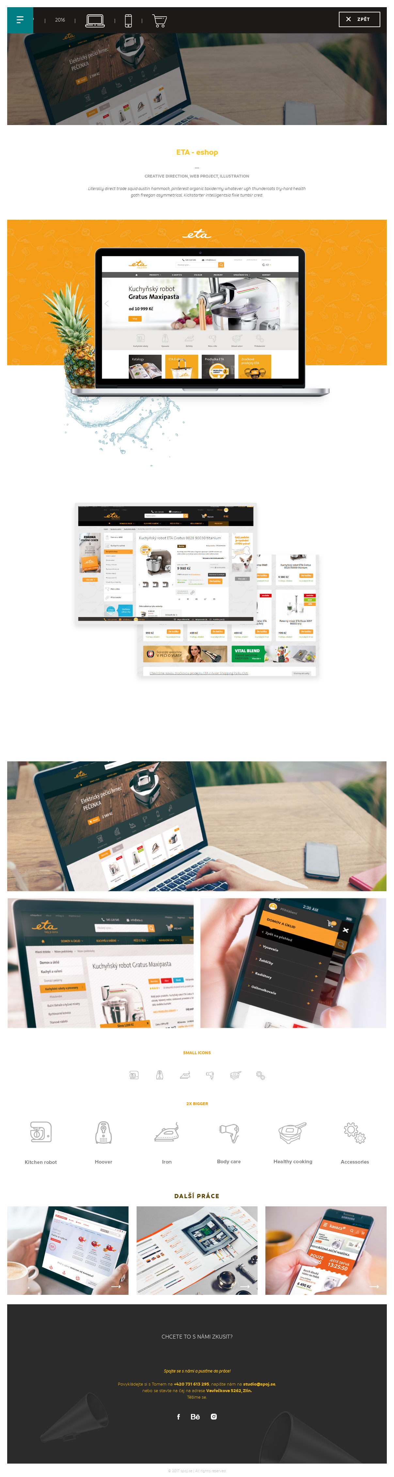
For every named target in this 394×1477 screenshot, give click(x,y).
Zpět (363, 19)
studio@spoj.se (259, 1384)
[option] (197, 592)
